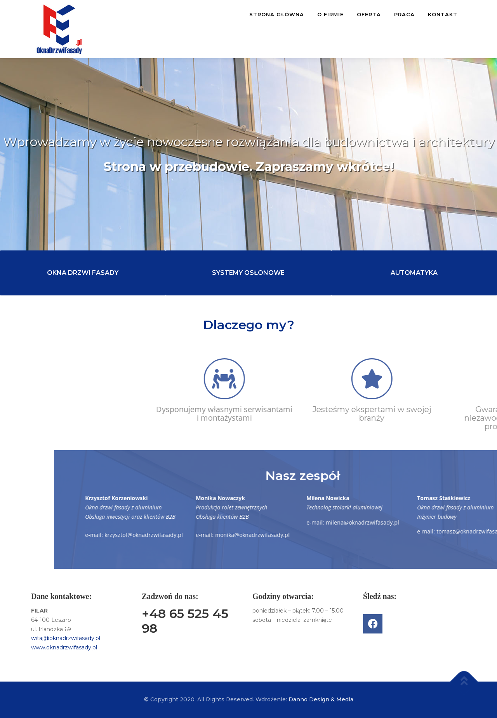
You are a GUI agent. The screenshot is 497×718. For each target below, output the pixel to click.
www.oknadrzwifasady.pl (64, 647)
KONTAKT (442, 14)
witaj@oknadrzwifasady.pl (65, 638)
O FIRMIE (330, 14)
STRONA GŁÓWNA (276, 14)
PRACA (404, 14)
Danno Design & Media (320, 699)
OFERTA (369, 14)
